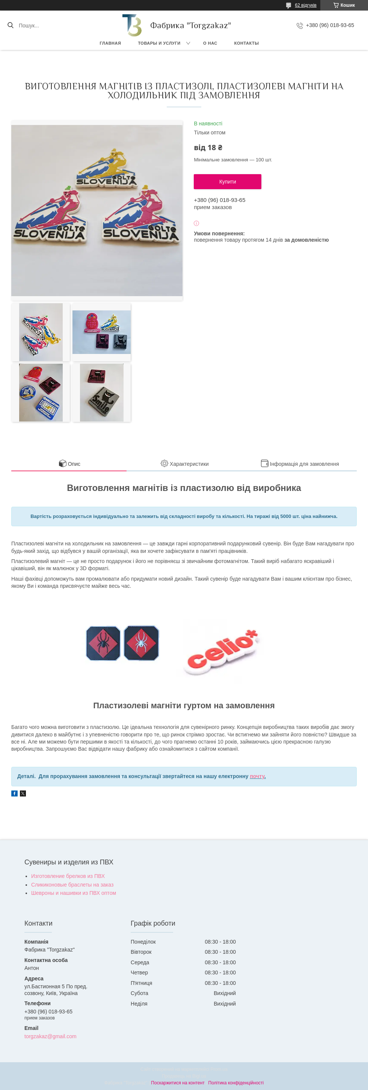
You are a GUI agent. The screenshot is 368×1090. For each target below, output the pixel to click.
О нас (210, 43)
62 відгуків (306, 5)
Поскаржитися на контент (177, 1082)
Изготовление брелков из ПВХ (68, 876)
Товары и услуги (159, 43)
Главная (110, 43)
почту (257, 776)
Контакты (246, 43)
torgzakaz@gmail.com (50, 1036)
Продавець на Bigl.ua (184, 1076)
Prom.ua (219, 1069)
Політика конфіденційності (236, 1082)
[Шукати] (10, 25)
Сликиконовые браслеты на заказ (72, 885)
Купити (227, 182)
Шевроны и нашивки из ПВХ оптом (73, 893)
